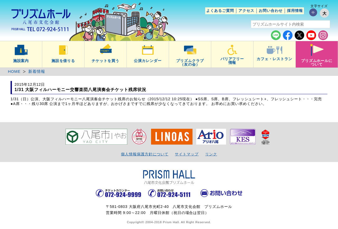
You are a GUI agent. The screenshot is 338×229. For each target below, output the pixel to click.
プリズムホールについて (317, 62)
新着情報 (36, 71)
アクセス (246, 10)
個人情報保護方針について (144, 154)
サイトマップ (187, 154)
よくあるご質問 (220, 10)
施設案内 (21, 61)
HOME (14, 71)
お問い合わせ (271, 10)
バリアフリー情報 (232, 61)
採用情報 (295, 10)
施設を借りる (63, 61)
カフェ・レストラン (274, 59)
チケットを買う (105, 61)
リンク (211, 154)
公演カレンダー (148, 61)
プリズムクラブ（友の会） (190, 62)
